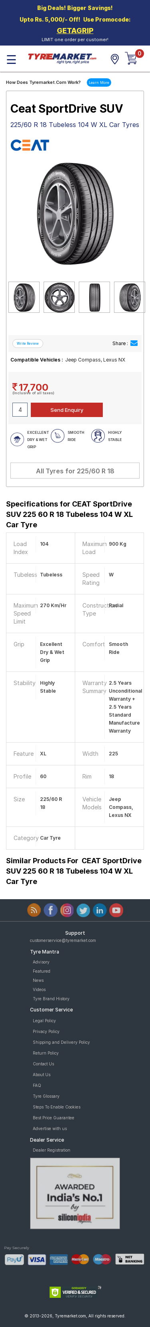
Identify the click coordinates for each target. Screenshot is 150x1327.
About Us (41, 1074)
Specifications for (69, 514)
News (38, 980)
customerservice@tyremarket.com (63, 940)
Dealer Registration (51, 1150)
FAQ (37, 1085)
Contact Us (43, 1063)
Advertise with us (50, 1128)
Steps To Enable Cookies (56, 1107)
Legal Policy (44, 1020)
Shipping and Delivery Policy (61, 1042)
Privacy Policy (46, 1031)
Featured (41, 971)
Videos (39, 989)
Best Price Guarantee (53, 1117)
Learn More (99, 82)
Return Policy (46, 1053)
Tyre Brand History (51, 998)
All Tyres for (75, 471)
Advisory (41, 961)
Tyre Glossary (46, 1096)
